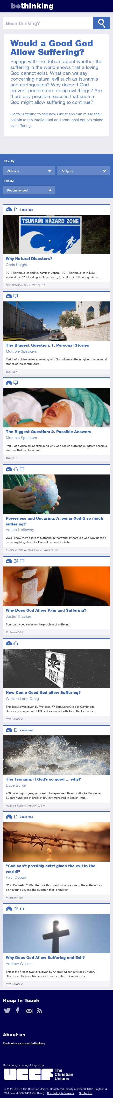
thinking (32, 5)
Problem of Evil (35, 284)
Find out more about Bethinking (24, 1043)
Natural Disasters (16, 284)
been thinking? (23, 23)
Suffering (28, 113)
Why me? (11, 371)
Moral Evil (11, 549)
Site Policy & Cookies (60, 1093)
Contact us (85, 1093)
